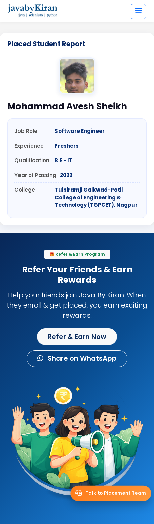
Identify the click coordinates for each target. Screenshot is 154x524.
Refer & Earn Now (77, 336)
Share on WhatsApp (77, 358)
